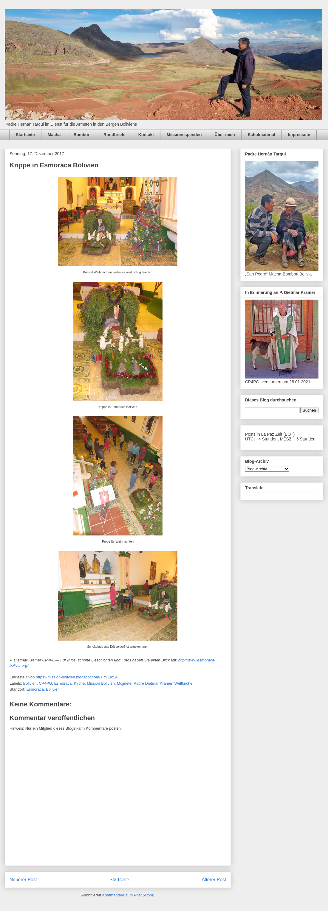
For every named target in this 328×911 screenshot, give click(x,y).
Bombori (82, 134)
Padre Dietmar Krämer (153, 683)
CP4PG (45, 683)
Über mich (224, 134)
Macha (54, 134)
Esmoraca (63, 683)
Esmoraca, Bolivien (42, 689)
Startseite (25, 134)
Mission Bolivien (101, 683)
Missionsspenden (184, 134)
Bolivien (30, 683)
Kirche (79, 683)
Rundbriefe (114, 134)
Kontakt (146, 134)
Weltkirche (183, 683)
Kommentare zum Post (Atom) (128, 895)
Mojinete (124, 683)
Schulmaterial (261, 134)
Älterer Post (214, 879)
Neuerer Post (23, 879)
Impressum (299, 134)
